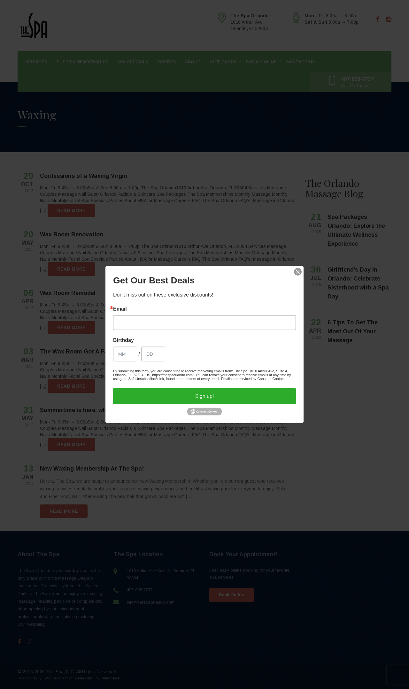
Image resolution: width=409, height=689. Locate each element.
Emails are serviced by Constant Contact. (253, 379)
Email (120, 309)
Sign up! (204, 396)
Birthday (123, 340)
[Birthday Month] (125, 354)
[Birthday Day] (153, 354)
